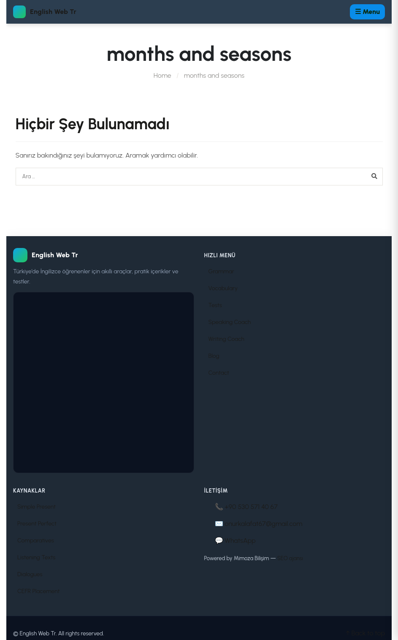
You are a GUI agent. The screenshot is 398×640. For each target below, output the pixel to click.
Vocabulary (223, 288)
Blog (213, 355)
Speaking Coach (229, 322)
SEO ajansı (290, 558)
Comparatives (35, 540)
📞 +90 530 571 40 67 (246, 507)
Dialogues (30, 574)
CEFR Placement (38, 591)
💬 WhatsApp (235, 541)
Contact (218, 372)
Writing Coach (226, 339)
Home (162, 75)
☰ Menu (367, 12)
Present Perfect (37, 523)
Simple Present (36, 506)
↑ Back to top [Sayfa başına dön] (365, 633)
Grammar (221, 271)
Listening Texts (36, 557)
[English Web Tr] (103, 255)
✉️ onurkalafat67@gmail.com (259, 524)
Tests (215, 305)
